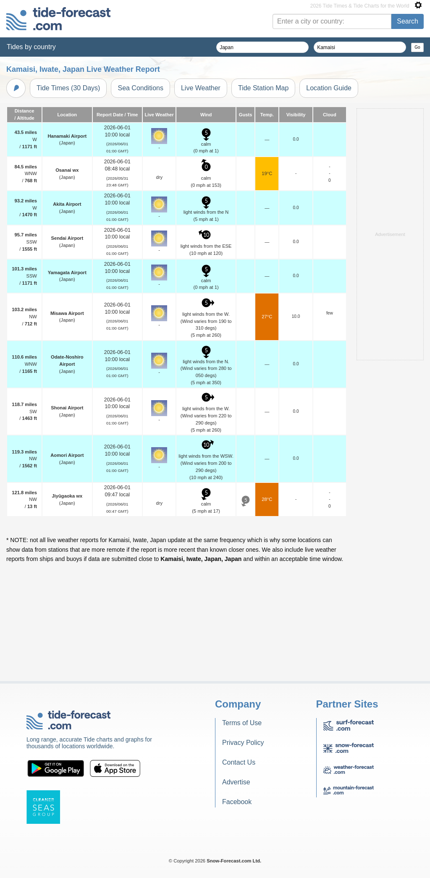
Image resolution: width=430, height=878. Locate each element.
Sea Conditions (140, 88)
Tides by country (31, 46)
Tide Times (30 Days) (68, 88)
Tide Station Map (263, 88)
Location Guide (328, 88)
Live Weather (200, 88)
